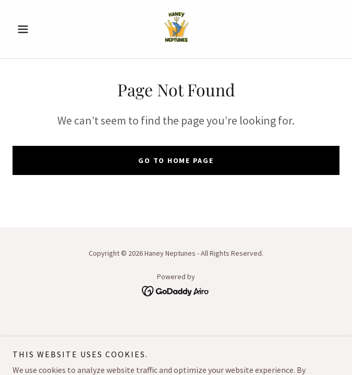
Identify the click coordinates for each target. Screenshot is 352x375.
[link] (176, 29)
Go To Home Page (175, 160)
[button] (37, 29)
